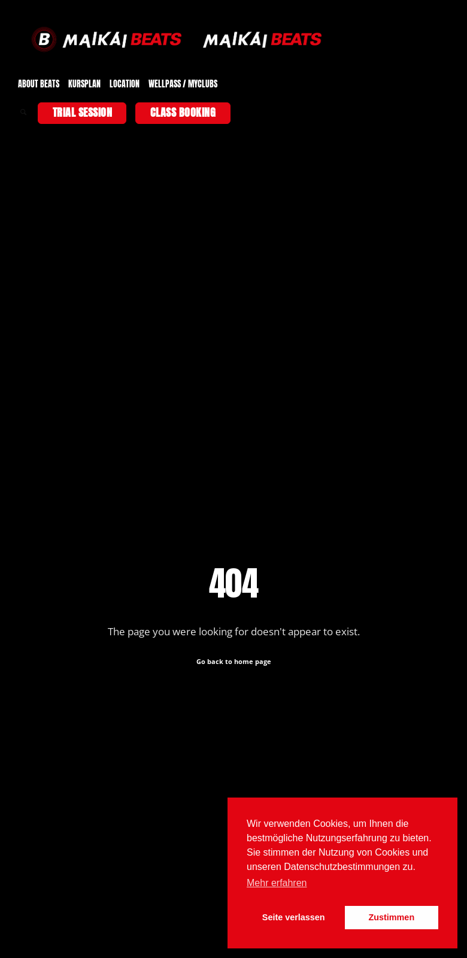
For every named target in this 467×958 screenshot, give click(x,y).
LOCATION (125, 83)
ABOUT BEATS (38, 83)
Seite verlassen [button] (293, 917)
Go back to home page (233, 661)
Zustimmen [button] (391, 917)
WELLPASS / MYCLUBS (182, 83)
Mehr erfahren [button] (277, 883)
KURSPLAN (84, 83)
